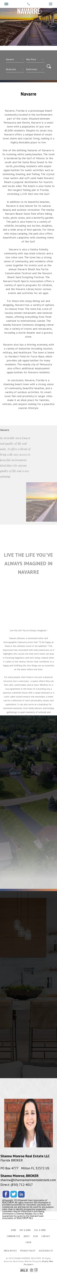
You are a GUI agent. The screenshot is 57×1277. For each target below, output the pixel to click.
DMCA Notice (10, 1251)
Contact (45, 1236)
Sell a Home (40, 1230)
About (27, 1236)
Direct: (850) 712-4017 (16, 1184)
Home (13, 1230)
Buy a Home (25, 1230)
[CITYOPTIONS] (15, 59)
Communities (13, 1236)
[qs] (35, 59)
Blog (35, 1236)
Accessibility (46, 1251)
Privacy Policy (27, 1251)
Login (28, 1242)
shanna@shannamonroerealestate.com (28, 1180)
